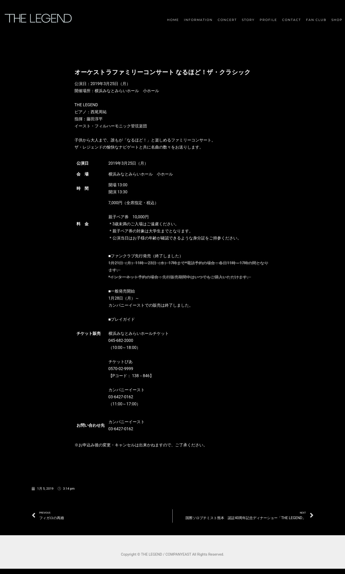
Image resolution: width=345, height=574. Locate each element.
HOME (173, 20)
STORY (248, 20)
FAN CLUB (316, 20)
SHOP (336, 20)
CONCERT (227, 20)
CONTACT (291, 20)
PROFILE (268, 20)
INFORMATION (198, 20)
